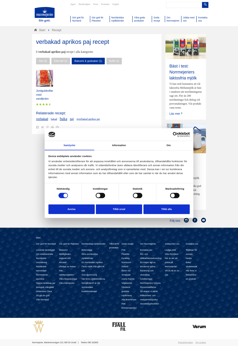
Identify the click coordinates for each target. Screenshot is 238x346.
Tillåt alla (166, 209)
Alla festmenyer (128, 299)
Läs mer (176, 113)
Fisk (123, 250)
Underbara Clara (44, 291)
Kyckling (125, 258)
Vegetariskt (126, 283)
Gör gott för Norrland (46, 244)
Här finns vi (191, 270)
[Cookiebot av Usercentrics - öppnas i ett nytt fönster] (175, 134)
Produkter (105, 4)
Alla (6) (43, 61)
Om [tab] (168, 145)
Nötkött (124, 266)
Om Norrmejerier (148, 244)
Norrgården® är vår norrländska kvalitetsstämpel (90, 287)
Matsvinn (63, 250)
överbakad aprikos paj (88, 119)
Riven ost (125, 270)
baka (63, 118)
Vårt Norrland (42, 299)
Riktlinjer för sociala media (191, 254)
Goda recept (127, 244)
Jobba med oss (172, 244)
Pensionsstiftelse (148, 287)
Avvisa (72, 209)
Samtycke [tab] (69, 145)
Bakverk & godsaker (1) (88, 61)
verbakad (42, 119)
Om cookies (201, 342)
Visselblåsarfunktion (149, 303)
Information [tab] (119, 145)
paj (72, 119)
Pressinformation (185, 342)
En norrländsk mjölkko (92, 262)
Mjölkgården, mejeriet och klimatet (65, 258)
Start (38, 237)
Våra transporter (67, 283)
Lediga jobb (170, 250)
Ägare (73, 4)
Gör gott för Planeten (69, 244)
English (115, 4)
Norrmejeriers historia (150, 283)
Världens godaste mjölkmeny (126, 291)
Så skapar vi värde (149, 291)
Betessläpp (86, 250)
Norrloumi (126, 262)
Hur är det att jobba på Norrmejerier (171, 262)
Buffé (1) (114, 61)
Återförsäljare (84, 4)
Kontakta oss (146, 250)
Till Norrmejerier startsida (45, 14)
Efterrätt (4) (60, 61)
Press (95, 4)
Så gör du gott (43, 295)
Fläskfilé (125, 254)
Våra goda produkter (114, 245)
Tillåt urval (119, 209)
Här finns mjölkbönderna (93, 279)
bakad (54, 119)
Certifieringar (146, 279)
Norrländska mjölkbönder (93, 244)
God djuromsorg (89, 275)
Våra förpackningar (68, 279)
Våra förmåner (171, 254)
